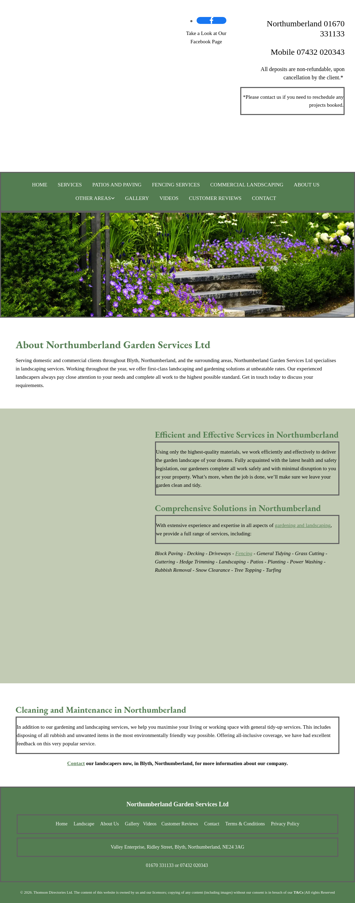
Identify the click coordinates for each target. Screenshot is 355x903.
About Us (306, 184)
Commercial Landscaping (247, 184)
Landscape (83, 823)
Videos (169, 198)
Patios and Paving (116, 184)
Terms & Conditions (245, 823)
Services (70, 184)
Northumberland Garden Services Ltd (178, 804)
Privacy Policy (285, 823)
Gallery (137, 198)
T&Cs (299, 892)
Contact (264, 198)
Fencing (243, 553)
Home (39, 184)
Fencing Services (176, 184)
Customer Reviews (215, 198)
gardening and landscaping (303, 525)
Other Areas (93, 198)
